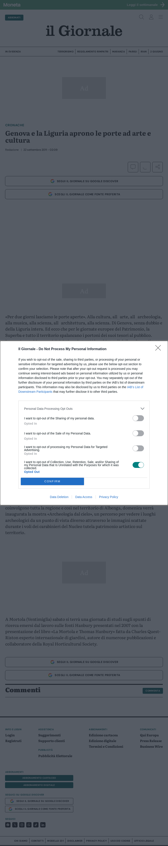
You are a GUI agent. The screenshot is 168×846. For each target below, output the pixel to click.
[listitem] (84, 408)
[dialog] (84, 423)
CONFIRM (52, 481)
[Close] (159, 349)
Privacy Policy (108, 497)
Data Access (83, 497)
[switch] (138, 418)
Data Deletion (59, 497)
